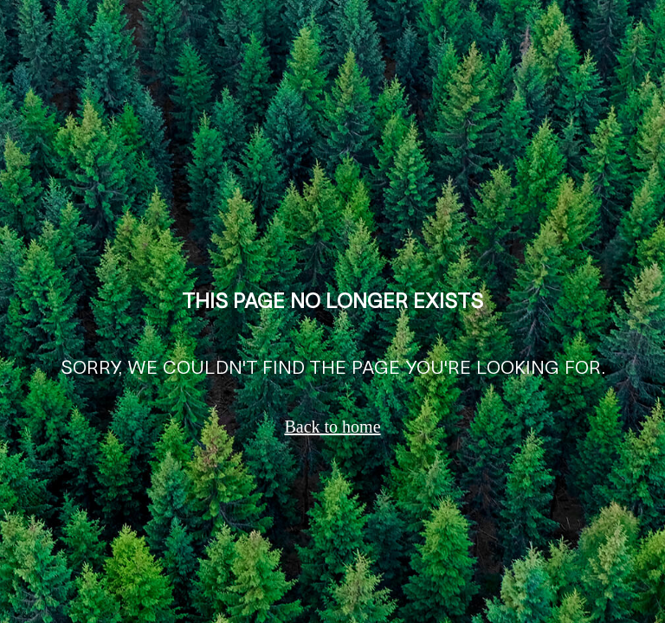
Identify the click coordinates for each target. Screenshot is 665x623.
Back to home (332, 426)
